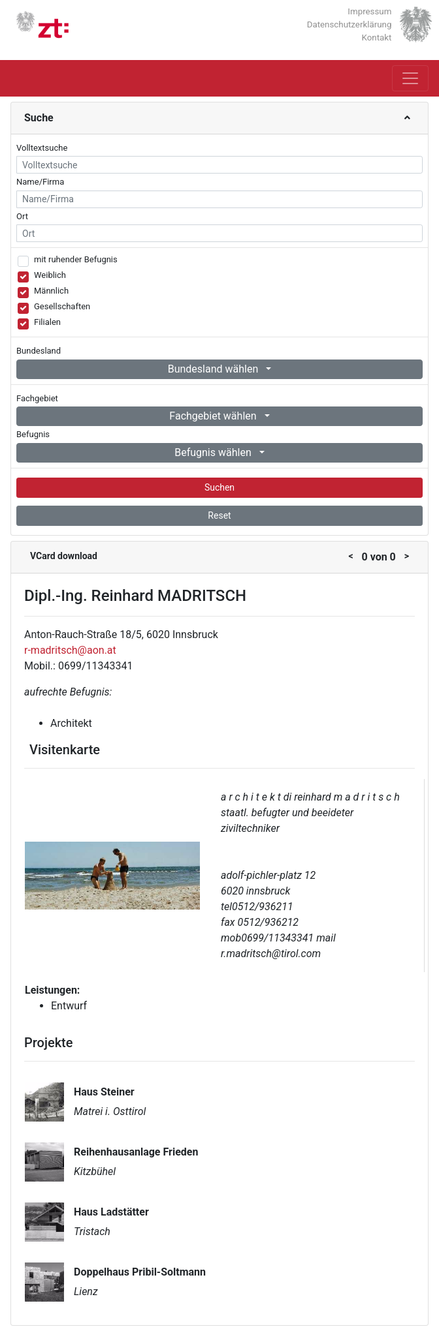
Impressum (369, 11)
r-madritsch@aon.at (70, 650)
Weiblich (50, 275)
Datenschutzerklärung (349, 24)
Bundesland (38, 351)
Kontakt (377, 37)
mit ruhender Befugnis (76, 259)
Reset (219, 515)
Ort (22, 216)
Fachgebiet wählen (214, 416)
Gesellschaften (62, 306)
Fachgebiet (37, 398)
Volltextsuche (41, 148)
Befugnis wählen (214, 452)
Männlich (51, 291)
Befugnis (33, 434)
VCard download (63, 556)
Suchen (219, 487)
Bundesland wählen (214, 369)
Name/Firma (40, 182)
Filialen (47, 322)
